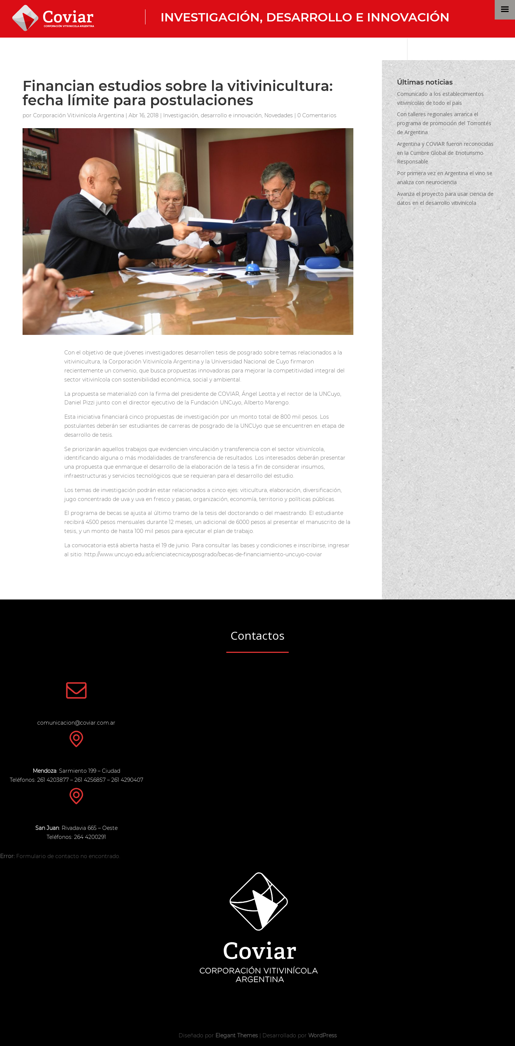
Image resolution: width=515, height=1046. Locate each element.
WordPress (322, 1035)
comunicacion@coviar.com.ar (76, 722)
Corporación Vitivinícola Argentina (78, 115)
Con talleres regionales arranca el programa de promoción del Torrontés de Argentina (444, 123)
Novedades (278, 115)
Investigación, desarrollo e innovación (305, 17)
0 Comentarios (316, 115)
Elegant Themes (236, 1035)
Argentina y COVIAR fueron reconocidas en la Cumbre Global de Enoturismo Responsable (445, 152)
